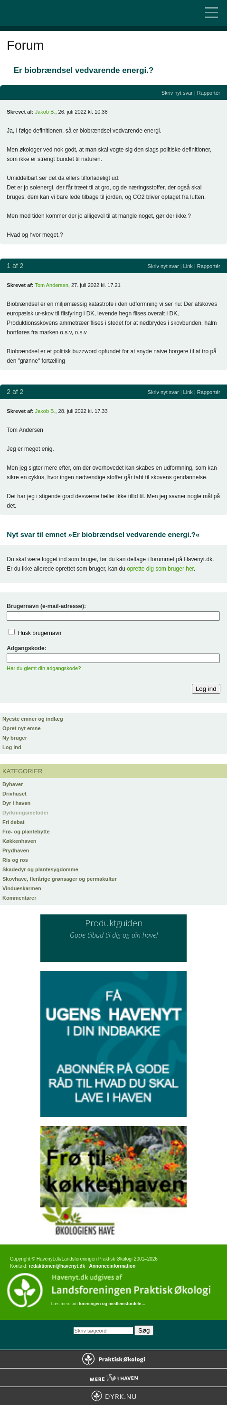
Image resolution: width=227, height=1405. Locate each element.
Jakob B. (45, 112)
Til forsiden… (47, 13)
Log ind (11, 747)
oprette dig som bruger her (160, 568)
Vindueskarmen (21, 888)
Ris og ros (15, 860)
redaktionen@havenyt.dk (56, 1266)
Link (188, 266)
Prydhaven (15, 850)
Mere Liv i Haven (113, 1378)
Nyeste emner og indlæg (32, 719)
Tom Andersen (51, 285)
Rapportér (208, 93)
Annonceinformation (112, 1266)
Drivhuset (14, 793)
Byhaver (12, 784)
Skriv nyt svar (177, 93)
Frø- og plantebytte (26, 831)
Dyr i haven (16, 803)
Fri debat (13, 822)
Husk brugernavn (39, 633)
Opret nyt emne (21, 728)
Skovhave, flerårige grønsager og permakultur (59, 879)
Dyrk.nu (113, 1396)
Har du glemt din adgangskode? (44, 668)
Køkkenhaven (19, 841)
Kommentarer (19, 898)
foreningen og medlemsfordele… (112, 1303)
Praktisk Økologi (113, 1359)
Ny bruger (14, 738)
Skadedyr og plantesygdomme (40, 869)
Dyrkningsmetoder (25, 812)
